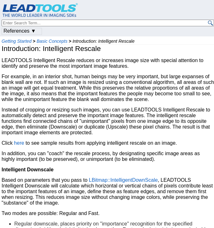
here (19, 143)
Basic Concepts (52, 41)
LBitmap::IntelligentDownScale (123, 180)
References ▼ (19, 31)
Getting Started (16, 41)
